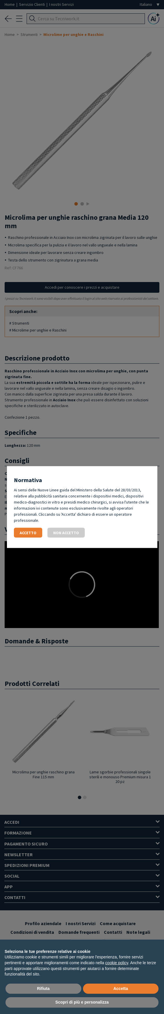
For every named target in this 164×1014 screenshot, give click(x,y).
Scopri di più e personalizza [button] (81, 1002)
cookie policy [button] (116, 962)
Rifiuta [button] (43, 988)
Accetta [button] (120, 988)
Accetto (28, 532)
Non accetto (66, 532)
